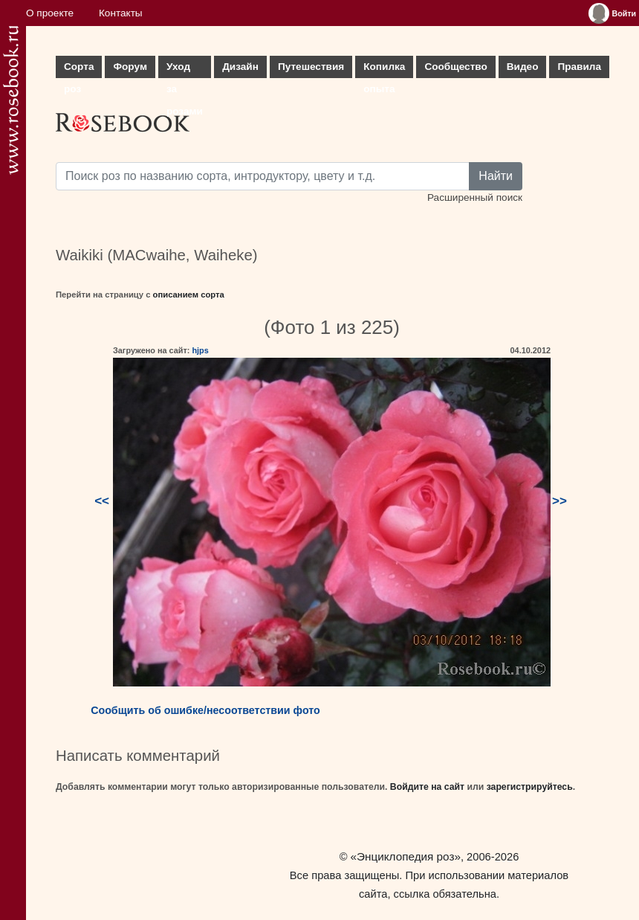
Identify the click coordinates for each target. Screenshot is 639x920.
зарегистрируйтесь (530, 787)
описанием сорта (188, 294)
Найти (496, 176)
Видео (523, 66)
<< (101, 501)
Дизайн (240, 66)
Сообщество (455, 66)
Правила (579, 66)
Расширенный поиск (474, 197)
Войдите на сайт (427, 787)
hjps (200, 350)
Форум (129, 66)
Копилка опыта (384, 69)
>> (559, 501)
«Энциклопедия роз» (406, 856)
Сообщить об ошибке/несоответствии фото (205, 710)
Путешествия (311, 66)
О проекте (50, 13)
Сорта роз (79, 69)
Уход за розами (184, 69)
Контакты (121, 13)
